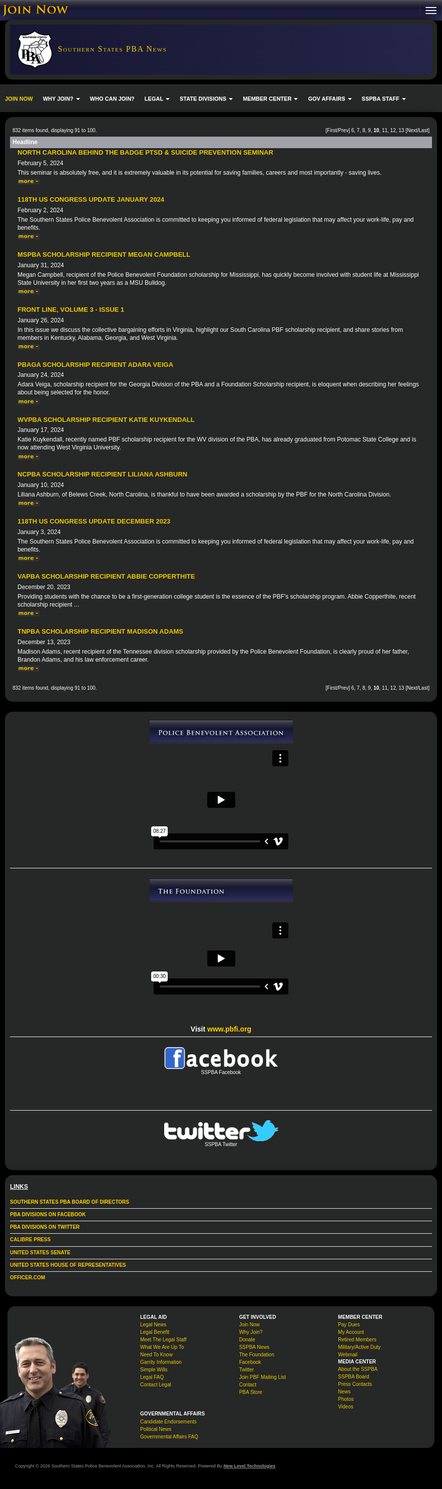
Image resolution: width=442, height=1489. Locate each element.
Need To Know (156, 1354)
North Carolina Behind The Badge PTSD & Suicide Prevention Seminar (145, 152)
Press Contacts (355, 1384)
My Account (351, 1332)
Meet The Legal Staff (163, 1339)
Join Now (249, 1324)
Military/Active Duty (359, 1347)
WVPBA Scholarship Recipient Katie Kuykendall (106, 419)
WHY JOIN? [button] (61, 99)
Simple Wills (153, 1369)
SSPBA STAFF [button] (384, 99)
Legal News (153, 1324)
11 (384, 130)
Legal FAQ (152, 1377)
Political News (155, 1429)
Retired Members (357, 1339)
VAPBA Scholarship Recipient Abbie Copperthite (106, 576)
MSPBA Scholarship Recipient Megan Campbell (104, 254)
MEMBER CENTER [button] (270, 99)
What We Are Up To (162, 1347)
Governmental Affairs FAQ (169, 1436)
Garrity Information (161, 1362)
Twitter (246, 1369)
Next (412, 130)
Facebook (250, 1362)
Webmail (347, 1354)
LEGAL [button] (157, 99)
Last (423, 130)
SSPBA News (254, 1347)
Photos (345, 1399)
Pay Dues (348, 1324)
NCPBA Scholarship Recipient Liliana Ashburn (102, 474)
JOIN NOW (19, 99)
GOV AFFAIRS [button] (329, 99)
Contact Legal (155, 1384)
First (331, 130)
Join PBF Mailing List (262, 1377)
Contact (247, 1384)
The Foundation (256, 1354)
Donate (247, 1339)
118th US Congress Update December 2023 (94, 521)
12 (393, 130)
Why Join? (251, 1332)
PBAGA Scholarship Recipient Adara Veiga (95, 364)
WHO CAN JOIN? (112, 99)
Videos (345, 1406)
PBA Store (250, 1392)
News (344, 1391)
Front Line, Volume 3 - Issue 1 (71, 309)
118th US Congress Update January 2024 (91, 199)
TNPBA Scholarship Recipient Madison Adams (100, 631)
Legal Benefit (154, 1332)
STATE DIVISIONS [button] (206, 99)
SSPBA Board (353, 1376)
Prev (343, 130)
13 (401, 130)
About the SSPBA (357, 1369)
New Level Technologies (249, 1465)
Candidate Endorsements (168, 1421)
